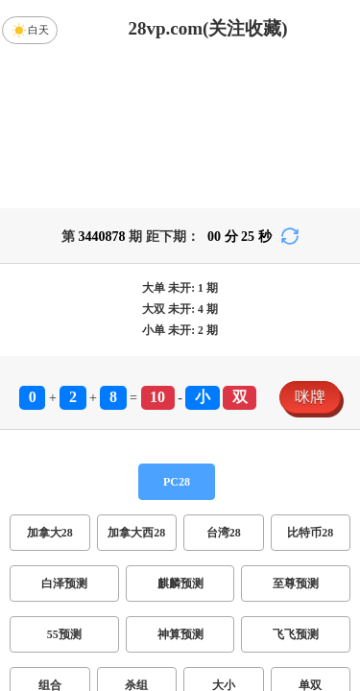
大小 (223, 534)
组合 (49, 534)
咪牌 (310, 246)
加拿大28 (50, 382)
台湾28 (223, 382)
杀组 (136, 534)
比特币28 (310, 382)
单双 (310, 534)
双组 (262, 585)
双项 (91, 585)
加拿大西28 (136, 382)
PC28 (176, 331)
